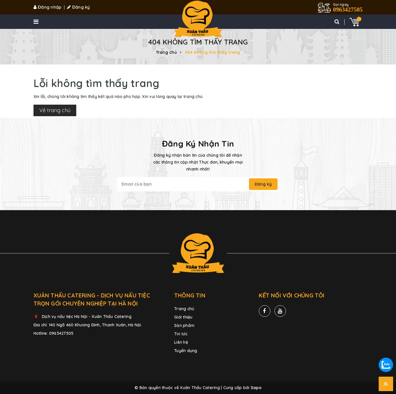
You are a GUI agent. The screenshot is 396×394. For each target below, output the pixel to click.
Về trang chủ (54, 110)
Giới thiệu (183, 317)
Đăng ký (78, 7)
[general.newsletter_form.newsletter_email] (184, 184)
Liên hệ (181, 342)
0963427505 (61, 333)
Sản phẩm (184, 325)
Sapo (256, 387)
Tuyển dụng (185, 350)
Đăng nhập (48, 7)
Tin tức (180, 333)
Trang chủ (184, 308)
